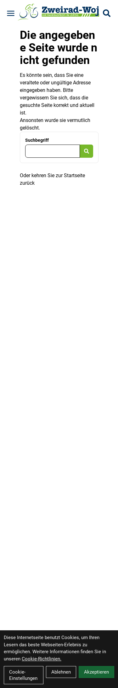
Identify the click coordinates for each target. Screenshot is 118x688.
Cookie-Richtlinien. (41, 659)
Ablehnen (61, 672)
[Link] (10, 13)
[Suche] (106, 13)
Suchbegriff (37, 140)
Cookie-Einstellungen (23, 675)
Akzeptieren (96, 672)
